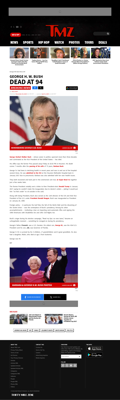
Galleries (13, 376)
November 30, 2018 (21, 94)
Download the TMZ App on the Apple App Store (95, 348)
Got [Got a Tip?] (15, 35)
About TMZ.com (15, 347)
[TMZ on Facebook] (11, 27)
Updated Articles (15, 366)
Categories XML (15, 373)
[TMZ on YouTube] (71, 365)
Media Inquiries (40, 358)
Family (36, 330)
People (13, 379)
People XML (14, 381)
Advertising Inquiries (42, 355)
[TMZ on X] (14, 27)
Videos (13, 387)
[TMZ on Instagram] (20, 27)
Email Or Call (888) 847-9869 (31, 35)
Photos (74, 42)
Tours (89, 42)
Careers (38, 352)
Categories (14, 371)
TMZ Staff (14, 91)
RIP (30, 330)
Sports (28, 42)
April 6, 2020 (45, 94)
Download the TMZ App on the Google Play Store (95, 354)
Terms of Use (14, 352)
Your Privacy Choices (17, 358)
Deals (103, 42)
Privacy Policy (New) (17, 350)
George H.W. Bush (20, 330)
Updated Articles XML (17, 368)
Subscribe (79, 356)
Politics (70, 330)
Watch (59, 42)
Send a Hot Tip (40, 350)
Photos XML (14, 384)
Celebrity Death (46, 330)
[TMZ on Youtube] (17, 27)
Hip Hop (44, 42)
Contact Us (39, 347)
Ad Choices (14, 355)
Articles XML (14, 363)
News (14, 42)
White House (59, 330)
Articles (13, 360)
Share (32, 297)
